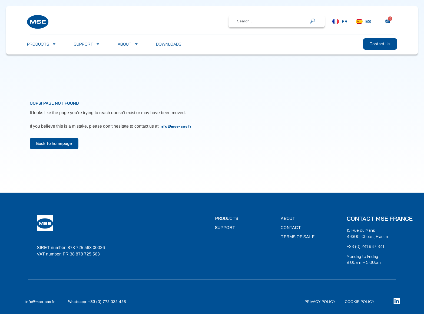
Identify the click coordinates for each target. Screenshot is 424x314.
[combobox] (273, 21)
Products (41, 44)
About (128, 44)
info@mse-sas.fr (175, 126)
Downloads (168, 44)
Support (87, 44)
